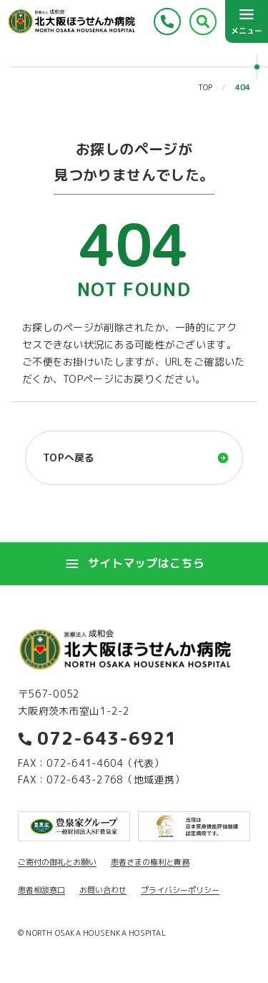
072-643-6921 (97, 738)
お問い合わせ (102, 890)
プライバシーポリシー (180, 890)
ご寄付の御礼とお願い (57, 862)
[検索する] (203, 21)
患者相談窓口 (41, 890)
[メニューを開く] (246, 21)
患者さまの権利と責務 (150, 862)
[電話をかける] (167, 21)
